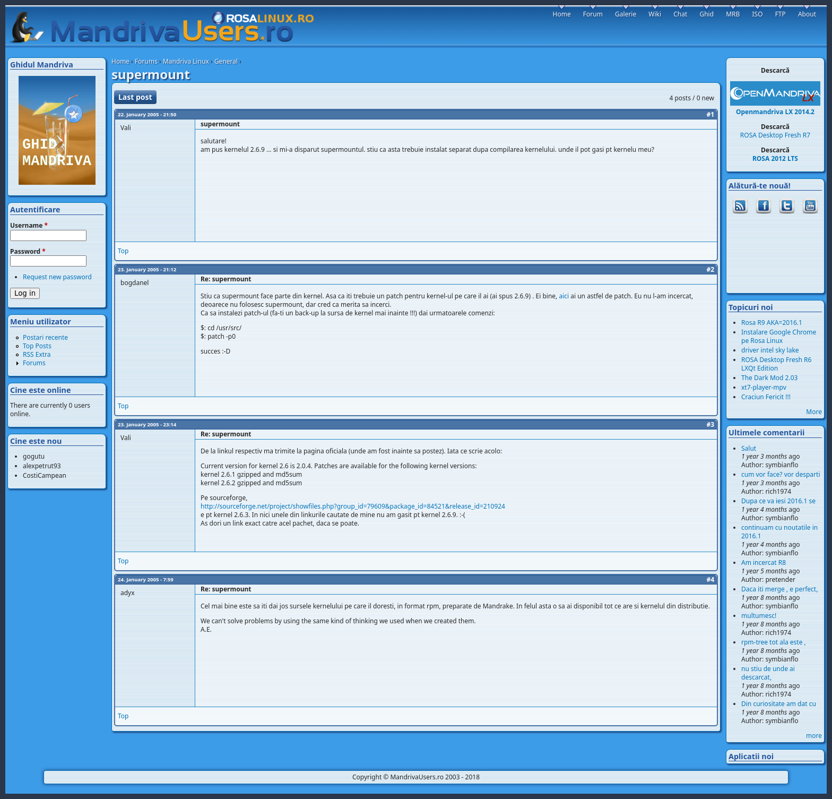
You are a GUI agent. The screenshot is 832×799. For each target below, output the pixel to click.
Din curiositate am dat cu (778, 703)
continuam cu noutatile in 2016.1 (779, 531)
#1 (710, 114)
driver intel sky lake (770, 350)
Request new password (57, 276)
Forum (593, 14)
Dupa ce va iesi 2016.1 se (778, 500)
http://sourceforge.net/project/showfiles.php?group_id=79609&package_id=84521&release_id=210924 (353, 506)
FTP (780, 14)
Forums (146, 61)
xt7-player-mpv (763, 387)
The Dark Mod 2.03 (769, 377)
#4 (710, 579)
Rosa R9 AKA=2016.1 (771, 322)
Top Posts (37, 345)
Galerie (625, 14)
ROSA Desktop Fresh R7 (775, 135)
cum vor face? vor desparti (780, 474)
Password (28, 251)
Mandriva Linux (186, 61)
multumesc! (758, 615)
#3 (710, 424)
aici (564, 295)
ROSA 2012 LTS (775, 158)
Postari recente (45, 337)
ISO (757, 14)
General (226, 61)
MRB (733, 14)
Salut (748, 448)
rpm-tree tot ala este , (773, 642)
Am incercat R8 (763, 562)
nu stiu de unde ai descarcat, (768, 673)
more (814, 735)
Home (120, 61)
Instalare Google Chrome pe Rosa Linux (778, 336)
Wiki (654, 14)
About (807, 14)
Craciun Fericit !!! (766, 396)
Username (29, 225)
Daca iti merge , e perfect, (779, 589)
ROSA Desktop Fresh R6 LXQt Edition (776, 364)
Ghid (706, 14)
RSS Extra (37, 354)
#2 (710, 269)
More (814, 411)
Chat (680, 14)
